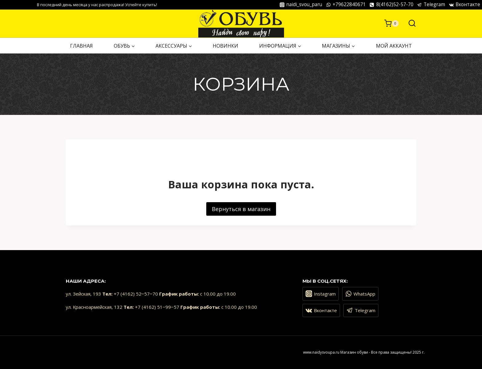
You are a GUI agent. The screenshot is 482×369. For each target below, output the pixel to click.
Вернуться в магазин (241, 209)
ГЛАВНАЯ (81, 45)
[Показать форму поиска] (409, 23)
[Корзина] (391, 23)
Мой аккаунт (394, 45)
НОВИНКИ (225, 45)
